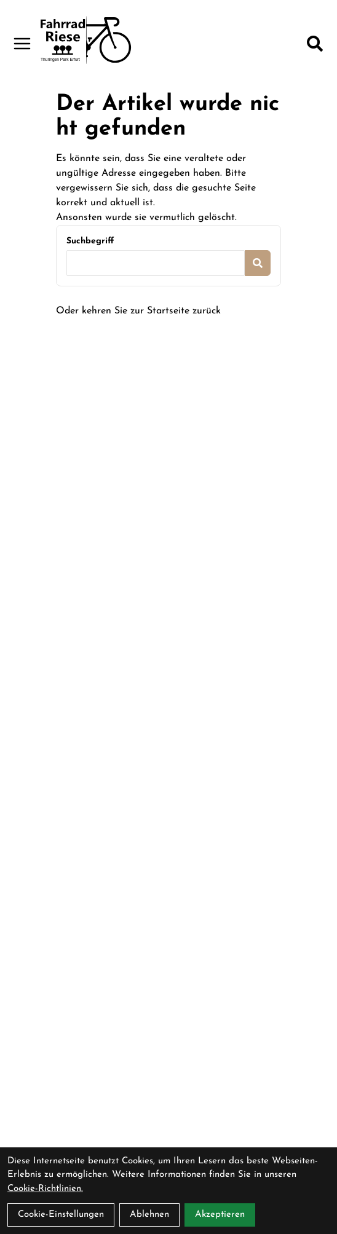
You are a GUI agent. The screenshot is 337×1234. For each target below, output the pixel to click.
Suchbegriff (90, 241)
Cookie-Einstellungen (61, 1214)
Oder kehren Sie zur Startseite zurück (138, 311)
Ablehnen (149, 1214)
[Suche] (315, 43)
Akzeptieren (220, 1214)
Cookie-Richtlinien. (45, 1188)
